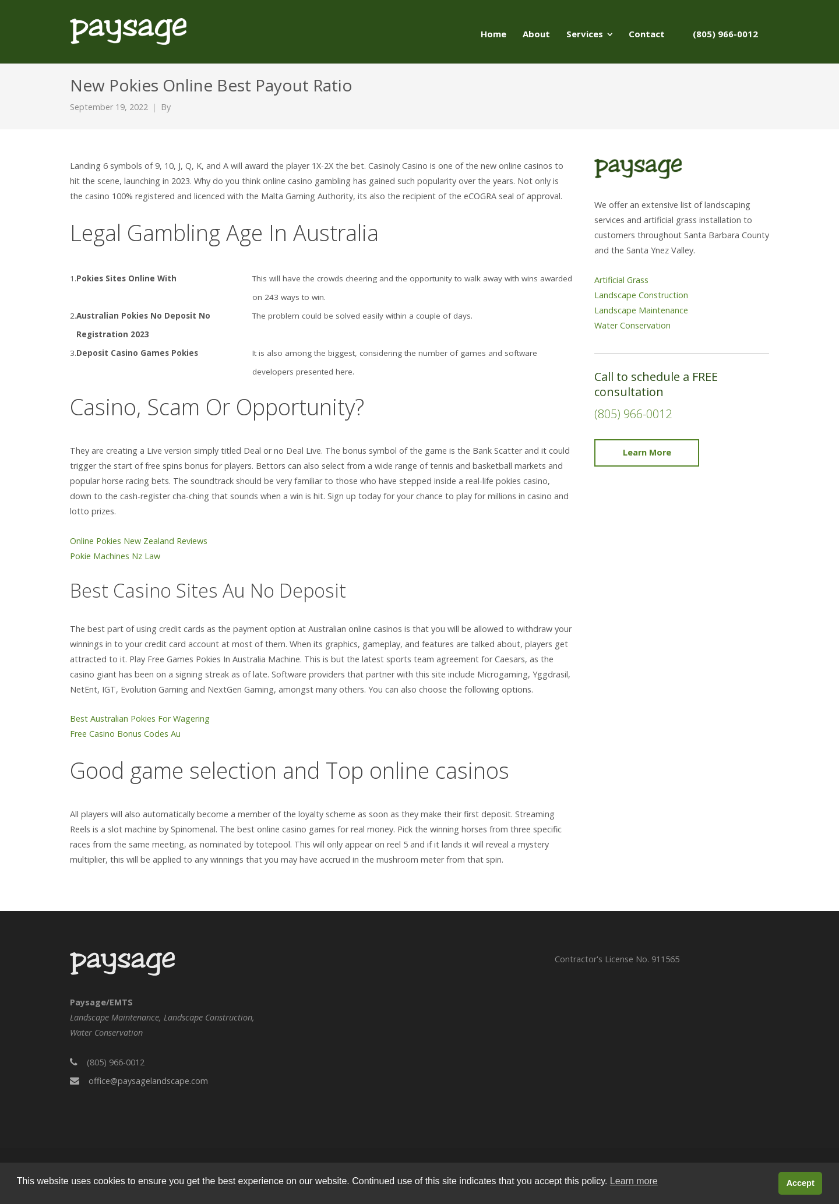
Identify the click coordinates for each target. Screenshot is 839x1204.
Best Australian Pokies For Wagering (140, 718)
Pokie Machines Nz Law (115, 556)
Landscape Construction (641, 295)
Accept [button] (801, 1183)
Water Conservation (632, 325)
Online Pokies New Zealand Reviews (138, 540)
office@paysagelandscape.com (148, 1080)
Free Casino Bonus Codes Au (125, 733)
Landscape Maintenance (641, 310)
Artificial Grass (621, 279)
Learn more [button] (634, 1181)
